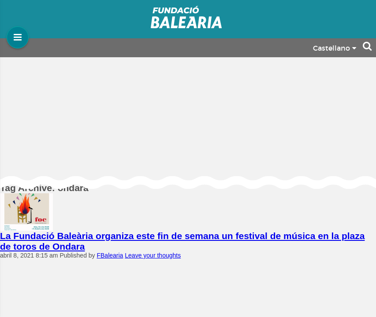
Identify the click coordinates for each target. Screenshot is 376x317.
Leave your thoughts (153, 255)
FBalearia (110, 255)
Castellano (334, 48)
